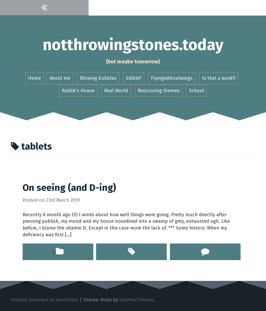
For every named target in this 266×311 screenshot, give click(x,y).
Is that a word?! (219, 78)
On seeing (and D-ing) (69, 187)
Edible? (133, 78)
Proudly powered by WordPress (44, 300)
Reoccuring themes (158, 90)
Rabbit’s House (78, 90)
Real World (116, 90)
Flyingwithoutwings (171, 78)
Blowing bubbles (98, 78)
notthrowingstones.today (133, 45)
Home (34, 78)
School (196, 90)
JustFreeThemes (136, 300)
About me (59, 78)
